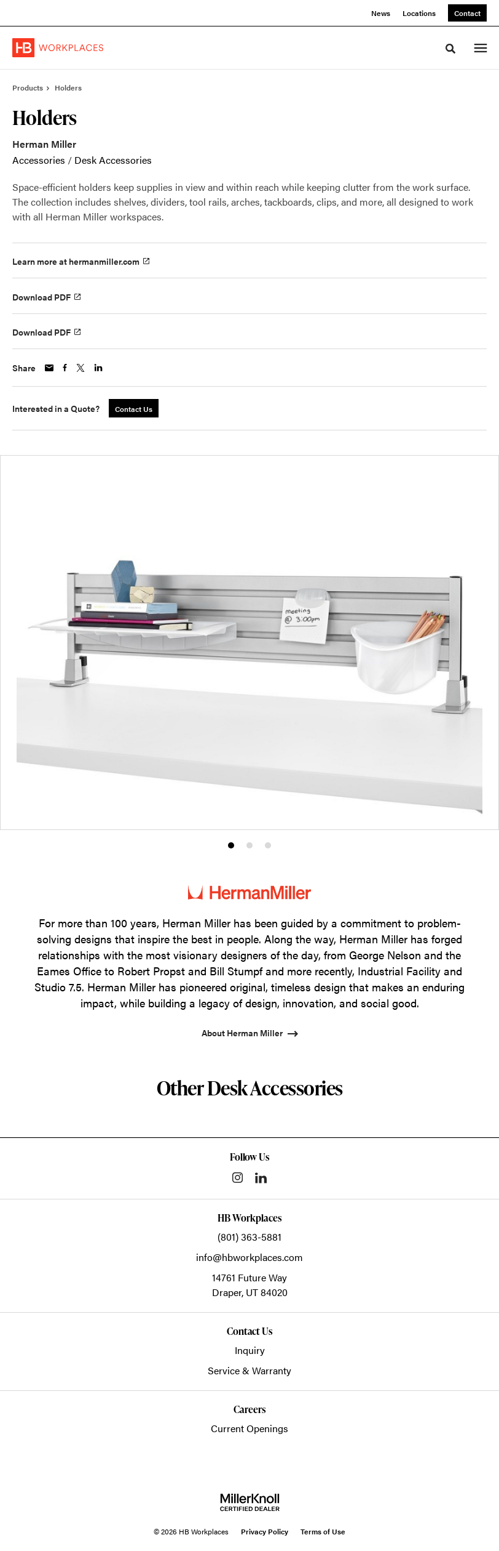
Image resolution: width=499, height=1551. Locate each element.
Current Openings (249, 1428)
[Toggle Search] (450, 49)
